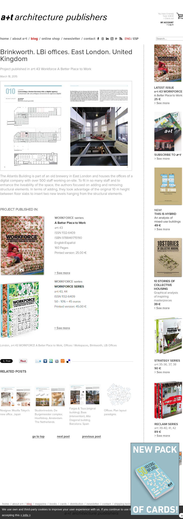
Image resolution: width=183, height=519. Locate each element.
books (53, 504)
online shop (51, 38)
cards (63, 504)
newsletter (72, 38)
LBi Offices (110, 345)
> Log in (170, 25)
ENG (128, 38)
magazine (40, 504)
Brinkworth (96, 345)
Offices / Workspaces (76, 345)
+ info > (25, 515)
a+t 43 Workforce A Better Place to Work (61, 69)
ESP (135, 38)
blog (34, 38)
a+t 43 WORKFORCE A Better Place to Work (36, 345)
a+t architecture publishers (58, 17)
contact (89, 38)
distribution (76, 504)
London (4, 345)
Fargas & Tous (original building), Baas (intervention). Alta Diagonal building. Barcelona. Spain (82, 416)
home (4, 38)
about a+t (19, 38)
